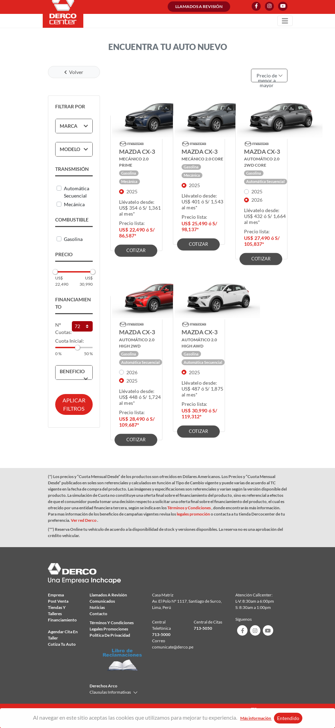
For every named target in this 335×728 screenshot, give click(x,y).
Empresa (56, 594)
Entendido (288, 718)
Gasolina (73, 239)
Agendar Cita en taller (63, 635)
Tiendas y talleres (57, 610)
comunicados (102, 601)
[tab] (74, 126)
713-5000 (161, 634)
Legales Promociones (109, 628)
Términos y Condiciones (189, 507)
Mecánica (74, 204)
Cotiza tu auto (62, 644)
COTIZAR (135, 250)
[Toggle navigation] (285, 21)
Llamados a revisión (199, 6)
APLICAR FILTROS (73, 404)
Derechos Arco (103, 685)
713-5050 (203, 628)
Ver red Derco (84, 520)
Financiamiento (62, 619)
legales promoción (194, 514)
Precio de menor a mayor (270, 77)
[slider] (55, 271)
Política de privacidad (110, 635)
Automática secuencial (76, 192)
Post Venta (58, 601)
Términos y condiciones (112, 622)
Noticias (97, 607)
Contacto (98, 613)
